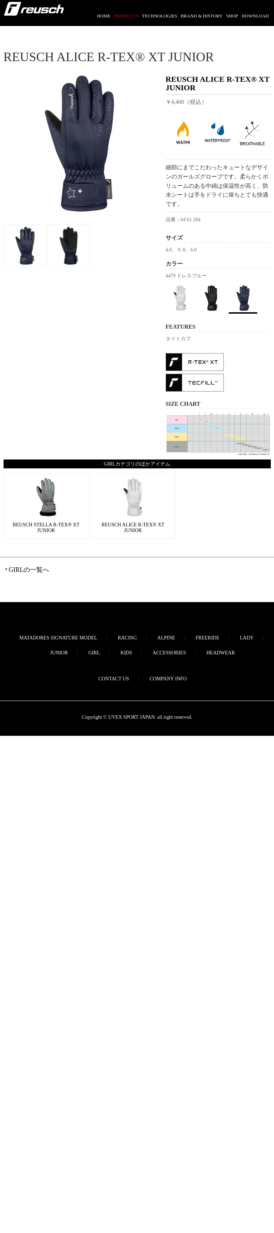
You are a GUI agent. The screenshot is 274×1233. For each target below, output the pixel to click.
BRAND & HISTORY (202, 15)
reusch (34, 13)
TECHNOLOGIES (159, 15)
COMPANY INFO (168, 678)
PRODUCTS (126, 15)
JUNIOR (59, 652)
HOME (103, 15)
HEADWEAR (220, 652)
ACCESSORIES (169, 652)
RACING (127, 638)
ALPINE (166, 638)
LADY (247, 638)
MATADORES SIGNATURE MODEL (58, 638)
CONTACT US (113, 678)
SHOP (232, 15)
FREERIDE (207, 638)
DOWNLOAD (255, 15)
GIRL (94, 652)
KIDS (126, 652)
